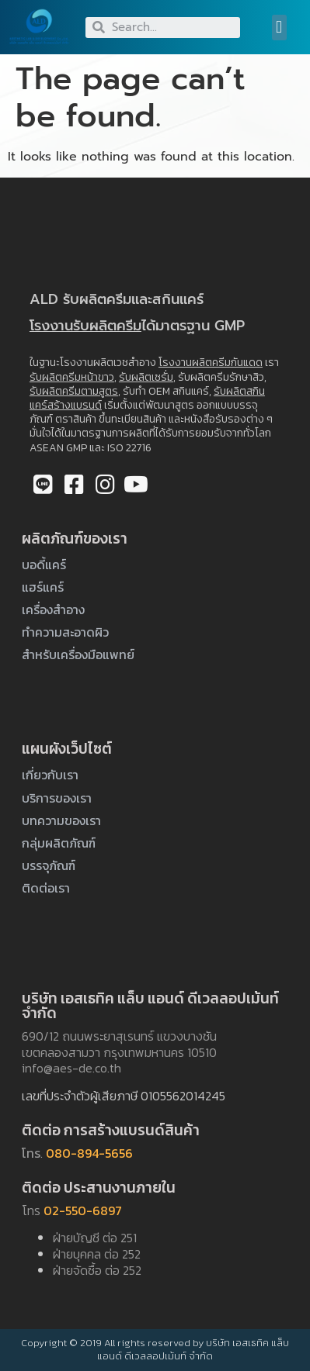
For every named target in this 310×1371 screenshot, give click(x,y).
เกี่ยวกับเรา (50, 774)
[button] (279, 27)
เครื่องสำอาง (53, 609)
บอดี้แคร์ (44, 564)
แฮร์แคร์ (43, 587)
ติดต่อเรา (46, 888)
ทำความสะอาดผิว (65, 632)
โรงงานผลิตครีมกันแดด (210, 362)
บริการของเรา (57, 798)
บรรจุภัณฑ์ (48, 865)
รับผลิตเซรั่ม (146, 377)
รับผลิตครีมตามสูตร (74, 391)
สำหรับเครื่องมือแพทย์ (78, 654)
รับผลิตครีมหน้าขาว (72, 377)
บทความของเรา (61, 820)
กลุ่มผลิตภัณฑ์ (59, 843)
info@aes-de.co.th (71, 1067)
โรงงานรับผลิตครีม (85, 326)
